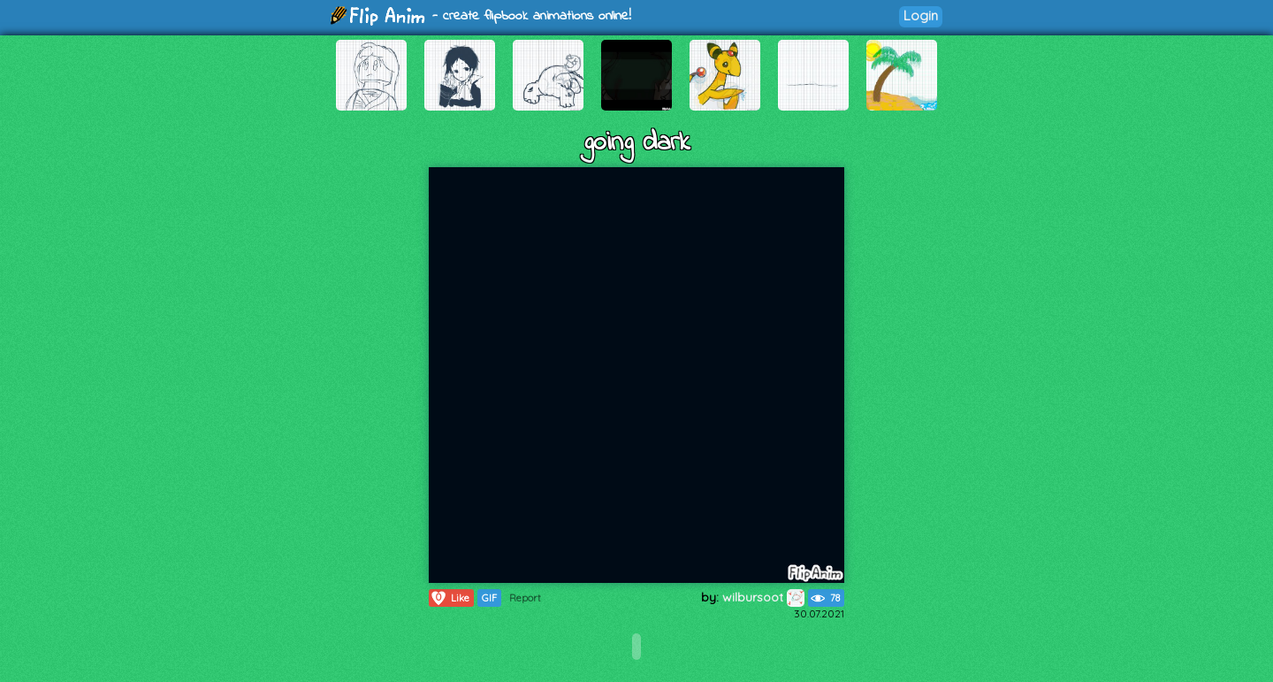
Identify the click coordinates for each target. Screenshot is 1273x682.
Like (449, 598)
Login (920, 15)
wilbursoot (763, 597)
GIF (489, 598)
